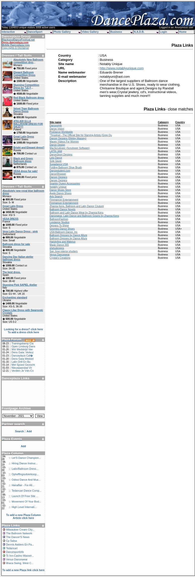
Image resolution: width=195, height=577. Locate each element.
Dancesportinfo (15, 551)
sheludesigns (57, 248)
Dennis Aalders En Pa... (20, 544)
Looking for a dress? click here (23, 329)
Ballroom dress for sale (16, 244)
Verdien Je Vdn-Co (22, 370)
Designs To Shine (59, 225)
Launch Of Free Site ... (25, 496)
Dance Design (57, 145)
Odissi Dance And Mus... (26, 479)
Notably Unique (58, 186)
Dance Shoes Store (60, 190)
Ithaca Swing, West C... (19, 563)
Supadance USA (59, 164)
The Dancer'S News (17, 537)
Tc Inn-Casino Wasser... (20, 555)
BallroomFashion (59, 219)
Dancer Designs (58, 177)
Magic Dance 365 (59, 245)
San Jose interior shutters (64, 251)
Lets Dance (56, 157)
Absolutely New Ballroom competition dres (28, 61)
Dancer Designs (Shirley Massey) (68, 138)
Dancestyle (56, 125)
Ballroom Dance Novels (63, 209)
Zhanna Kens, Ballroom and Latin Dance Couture (77, 206)
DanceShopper (58, 174)
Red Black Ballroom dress (28, 97)
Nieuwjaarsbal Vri (21, 367)
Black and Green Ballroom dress (23, 160)
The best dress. (11, 272)
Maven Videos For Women (64, 141)
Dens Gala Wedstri (22, 358)
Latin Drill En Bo (20, 361)
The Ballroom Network (19, 533)
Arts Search (56, 196)
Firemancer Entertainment (64, 199)
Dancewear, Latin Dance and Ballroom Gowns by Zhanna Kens (84, 216)
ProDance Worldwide (61, 132)
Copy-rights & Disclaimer (15, 48)
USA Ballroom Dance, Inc (64, 232)
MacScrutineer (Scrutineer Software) (70, 148)
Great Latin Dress (23, 136)
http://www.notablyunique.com (122, 68)
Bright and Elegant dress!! (28, 147)
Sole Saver (56, 161)
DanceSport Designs (61, 154)
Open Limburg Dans (23, 346)
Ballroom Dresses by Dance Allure (68, 235)
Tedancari (11, 548)
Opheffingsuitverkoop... (25, 474)
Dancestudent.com (60, 170)
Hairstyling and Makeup (63, 241)
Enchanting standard (14, 297)
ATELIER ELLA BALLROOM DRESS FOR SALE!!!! (28, 124)
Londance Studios (59, 222)
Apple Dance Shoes (60, 193)
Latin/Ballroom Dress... (25, 468)
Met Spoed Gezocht (23, 364)
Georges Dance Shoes (62, 228)
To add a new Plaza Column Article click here (23, 516)
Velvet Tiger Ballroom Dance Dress (26, 110)
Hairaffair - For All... (23, 485)
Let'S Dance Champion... (26, 457)
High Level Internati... (24, 506)
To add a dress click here (23, 332)
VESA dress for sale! (25, 171)
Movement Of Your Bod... (26, 501)
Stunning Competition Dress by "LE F (26, 86)
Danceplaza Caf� (22, 355)
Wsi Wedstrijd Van (22, 349)
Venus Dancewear (17, 559)
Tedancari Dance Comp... (26, 490)
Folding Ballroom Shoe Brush (66, 167)
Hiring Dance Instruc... (25, 463)
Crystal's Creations (60, 257)
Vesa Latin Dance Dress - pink (20, 231)
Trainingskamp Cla (22, 343)
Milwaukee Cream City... (20, 529)
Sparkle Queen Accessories (65, 183)
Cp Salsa (11, 540)
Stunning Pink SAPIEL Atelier (19, 285)
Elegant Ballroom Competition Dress (24, 73)
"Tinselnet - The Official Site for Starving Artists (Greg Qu (81, 135)
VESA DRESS (10, 218)
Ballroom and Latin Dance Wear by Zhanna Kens (76, 212)
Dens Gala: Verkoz (22, 352)
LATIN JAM (56, 151)
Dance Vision (57, 128)
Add (23, 446)
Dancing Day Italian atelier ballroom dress (17, 258)
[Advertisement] (23, 391)
